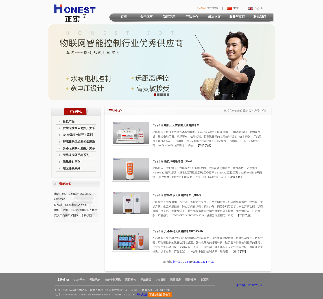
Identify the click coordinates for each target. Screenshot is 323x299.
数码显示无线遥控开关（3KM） (183, 195)
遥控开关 (130, 279)
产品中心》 (261, 110)
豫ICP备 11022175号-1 (249, 285)
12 (196, 261)
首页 (124, 16)
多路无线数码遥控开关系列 (79, 149)
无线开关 (145, 279)
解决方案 (214, 16)
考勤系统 (94, 279)
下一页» (210, 261)
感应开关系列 (71, 168)
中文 (232, 8)
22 (204, 261)
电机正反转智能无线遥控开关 (181, 125)
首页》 (250, 110)
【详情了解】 (204, 145)
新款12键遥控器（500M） (179, 161)
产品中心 (192, 16)
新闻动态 (169, 16)
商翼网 (205, 279)
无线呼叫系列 (71, 161)
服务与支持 (237, 16)
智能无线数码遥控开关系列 (79, 129)
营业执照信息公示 (160, 294)
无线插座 (175, 279)
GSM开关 (79, 279)
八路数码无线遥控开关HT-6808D (183, 231)
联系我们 (259, 16)
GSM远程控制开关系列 (78, 134)
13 (199, 261)
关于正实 (146, 16)
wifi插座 (160, 279)
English (255, 8)
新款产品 (68, 121)
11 (193, 261)
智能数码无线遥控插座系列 (79, 142)
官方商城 (207, 8)
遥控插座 (190, 279)
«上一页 (175, 261)
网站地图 (142, 294)
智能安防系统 (113, 279)
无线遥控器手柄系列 (76, 155)
